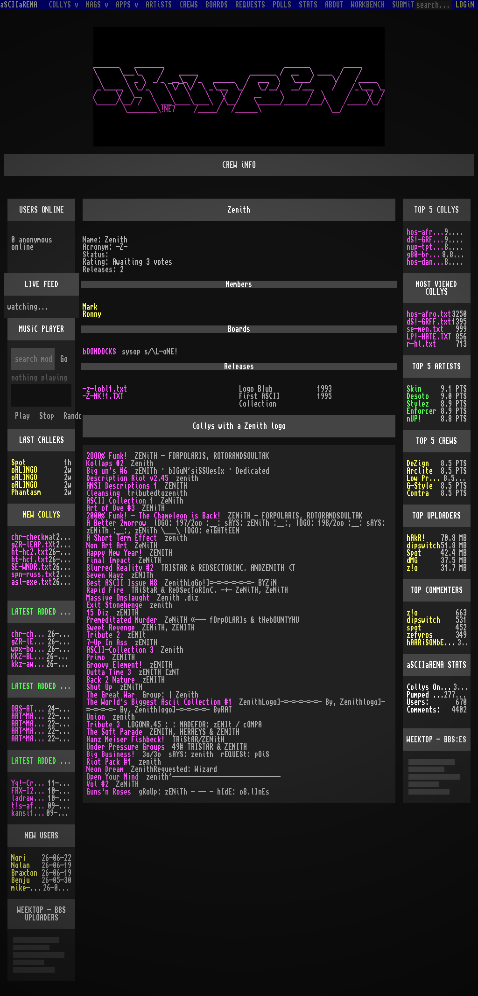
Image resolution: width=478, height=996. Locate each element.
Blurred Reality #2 (120, 568)
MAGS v (97, 4)
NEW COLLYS (41, 515)
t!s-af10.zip (29, 805)
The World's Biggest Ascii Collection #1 (159, 702)
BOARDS (216, 4)
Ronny (92, 314)
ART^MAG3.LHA (29, 716)
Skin (414, 389)
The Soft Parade (114, 732)
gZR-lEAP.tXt (33, 544)
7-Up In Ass (106, 642)
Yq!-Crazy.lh (29, 783)
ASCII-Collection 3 (120, 650)
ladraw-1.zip (29, 798)
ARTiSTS (159, 4)
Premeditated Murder (121, 620)
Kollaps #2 (105, 463)
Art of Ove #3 (110, 508)
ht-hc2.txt (30, 552)
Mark (90, 307)
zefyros (420, 635)
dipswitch (423, 545)
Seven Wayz (105, 575)
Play (22, 416)
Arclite (420, 471)
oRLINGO (24, 470)
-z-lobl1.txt (105, 389)
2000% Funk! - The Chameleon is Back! (153, 515)
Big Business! (110, 754)
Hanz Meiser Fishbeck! (125, 739)
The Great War (110, 695)
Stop (46, 416)
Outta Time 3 (108, 672)
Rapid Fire (105, 590)
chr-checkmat (33, 537)
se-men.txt (425, 329)
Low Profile (425, 478)
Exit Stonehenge (114, 605)
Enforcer (421, 411)
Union (95, 717)
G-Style (420, 486)
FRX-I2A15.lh (29, 791)
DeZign (418, 463)
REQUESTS (250, 4)
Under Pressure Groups (125, 747)
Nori (18, 858)
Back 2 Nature (110, 680)
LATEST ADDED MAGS (43, 686)
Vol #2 (97, 784)
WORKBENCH (368, 4)
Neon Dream (105, 769)
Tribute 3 (103, 724)
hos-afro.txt (426, 232)
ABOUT (334, 4)
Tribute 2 (103, 635)
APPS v (127, 4)
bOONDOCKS (99, 351)
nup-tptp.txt (426, 247)
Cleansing (103, 493)
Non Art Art (106, 545)
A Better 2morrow (116, 523)
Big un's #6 (106, 471)
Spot (18, 462)
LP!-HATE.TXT (429, 336)
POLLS (282, 4)
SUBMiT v (407, 4)
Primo (95, 657)
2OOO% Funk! (106, 456)
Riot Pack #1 (108, 762)
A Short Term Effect (121, 538)
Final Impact (108, 560)
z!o (412, 612)
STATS (308, 4)
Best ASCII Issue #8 (121, 583)
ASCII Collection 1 (120, 501)
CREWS (188, 4)
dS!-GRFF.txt (426, 239)
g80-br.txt (424, 254)
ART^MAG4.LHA (29, 723)
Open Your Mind (112, 777)
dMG (412, 560)
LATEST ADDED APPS (43, 761)
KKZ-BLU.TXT (28, 656)
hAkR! (416, 538)
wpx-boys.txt (29, 649)
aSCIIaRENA (18, 4)
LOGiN (465, 4)
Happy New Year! (114, 553)
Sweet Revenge (110, 627)
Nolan (20, 865)
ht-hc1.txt (30, 559)
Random (74, 416)
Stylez (418, 404)
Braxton (24, 873)
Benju (20, 880)
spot (414, 627)
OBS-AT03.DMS (29, 708)
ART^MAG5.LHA (29, 731)
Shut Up (99, 687)
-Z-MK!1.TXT (103, 396)
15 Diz (97, 612)
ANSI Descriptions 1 (121, 486)
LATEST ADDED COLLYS (46, 612)
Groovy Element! (114, 665)
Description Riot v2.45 (127, 478)
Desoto (418, 396)
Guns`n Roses (108, 791)
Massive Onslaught (118, 598)
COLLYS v (63, 4)
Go (64, 359)
